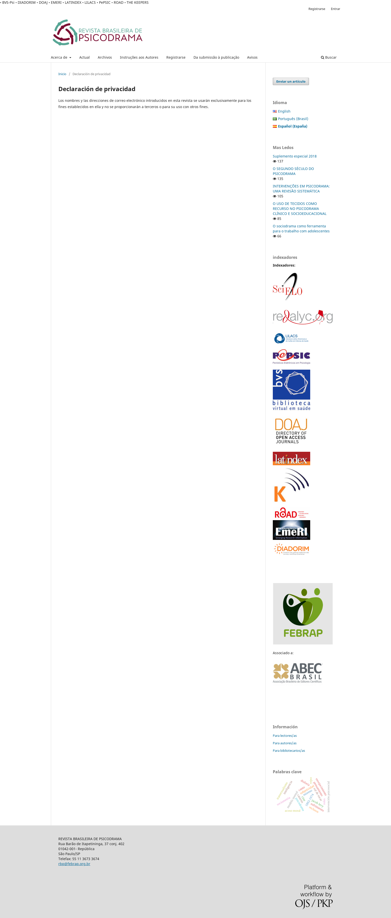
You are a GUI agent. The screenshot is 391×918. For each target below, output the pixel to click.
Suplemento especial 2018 (295, 156)
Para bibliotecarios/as (289, 750)
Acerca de (59, 57)
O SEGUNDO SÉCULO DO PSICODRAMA (293, 171)
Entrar (335, 8)
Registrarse (176, 57)
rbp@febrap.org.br (74, 863)
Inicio (62, 74)
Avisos (252, 57)
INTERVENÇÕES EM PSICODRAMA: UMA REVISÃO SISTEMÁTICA (301, 188)
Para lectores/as (285, 735)
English (284, 111)
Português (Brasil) (293, 118)
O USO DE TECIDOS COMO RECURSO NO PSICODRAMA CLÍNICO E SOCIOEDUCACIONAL (299, 208)
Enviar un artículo (290, 81)
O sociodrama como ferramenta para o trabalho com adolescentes (301, 228)
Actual (84, 57)
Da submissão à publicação (216, 57)
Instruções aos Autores (139, 57)
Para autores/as (284, 743)
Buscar (329, 57)
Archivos (105, 57)
